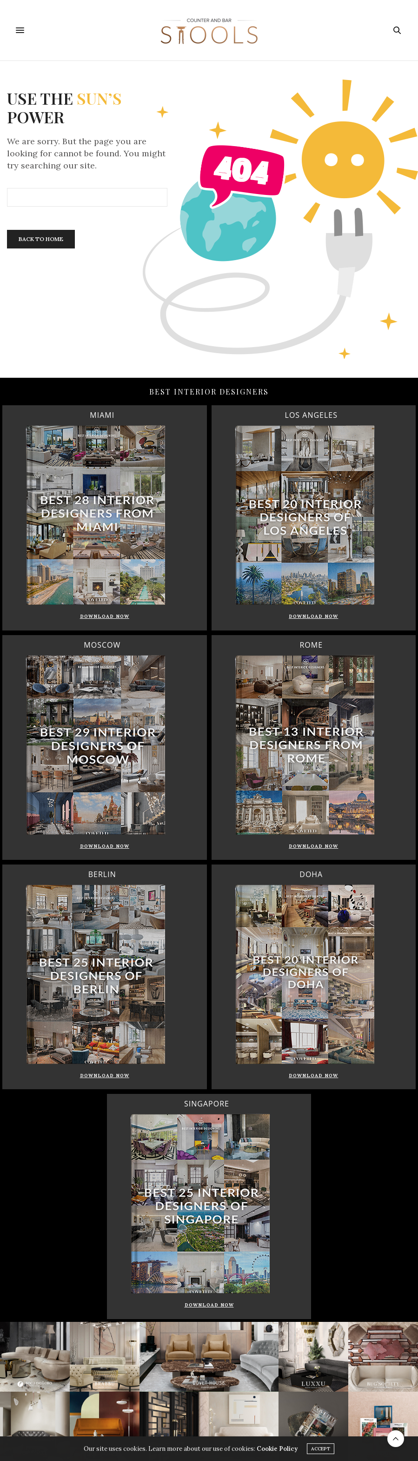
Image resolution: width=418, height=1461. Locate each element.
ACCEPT (320, 1450)
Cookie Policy (277, 1450)
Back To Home (41, 238)
